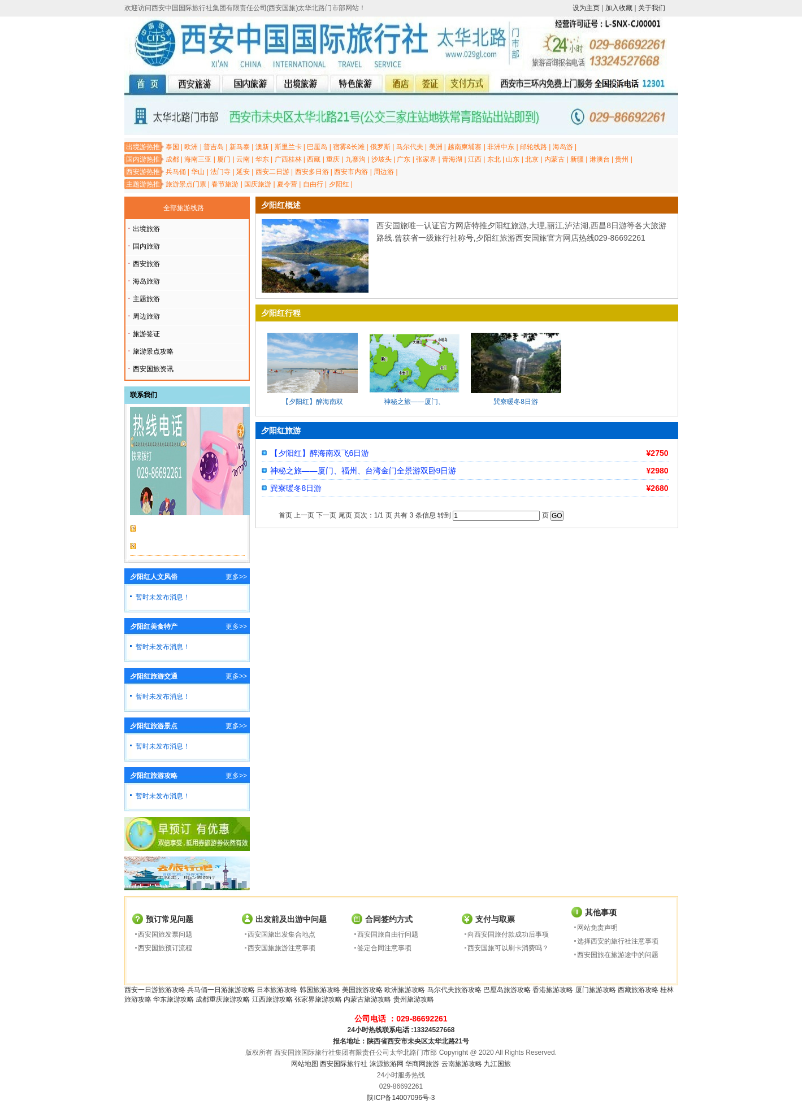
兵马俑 (176, 172)
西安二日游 (272, 172)
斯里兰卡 (288, 147)
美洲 (436, 147)
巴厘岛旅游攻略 (507, 990)
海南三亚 (197, 159)
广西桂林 (288, 159)
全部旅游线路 (183, 208)
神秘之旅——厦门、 (414, 402)
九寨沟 (355, 159)
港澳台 (599, 159)
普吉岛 (213, 147)
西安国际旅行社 (343, 1064)
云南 (243, 159)
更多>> (236, 577)
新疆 (577, 159)
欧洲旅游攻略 (404, 990)
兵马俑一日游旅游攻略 (221, 990)
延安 (243, 172)
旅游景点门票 (186, 184)
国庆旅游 (257, 184)
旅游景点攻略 (153, 351)
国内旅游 (146, 246)
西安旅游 (146, 264)
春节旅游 (225, 184)
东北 (494, 159)
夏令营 (287, 184)
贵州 (621, 159)
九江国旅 (497, 1064)
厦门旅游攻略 (595, 990)
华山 (198, 172)
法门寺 (220, 172)
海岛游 (563, 147)
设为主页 (586, 8)
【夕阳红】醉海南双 (312, 402)
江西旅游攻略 (272, 999)
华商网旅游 (422, 1064)
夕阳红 (339, 184)
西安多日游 (312, 172)
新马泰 (239, 147)
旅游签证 (146, 334)
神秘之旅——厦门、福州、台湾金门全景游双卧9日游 (363, 470)
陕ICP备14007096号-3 (401, 1098)
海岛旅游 (146, 281)
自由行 (313, 184)
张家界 (426, 159)
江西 (475, 159)
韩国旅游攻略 (320, 990)
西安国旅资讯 (153, 369)
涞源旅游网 (387, 1064)
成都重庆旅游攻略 (223, 999)
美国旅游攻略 (362, 990)
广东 (403, 159)
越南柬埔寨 (465, 147)
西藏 (313, 159)
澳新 (262, 147)
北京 (532, 159)
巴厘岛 (317, 147)
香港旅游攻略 (552, 990)
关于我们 (651, 8)
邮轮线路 (533, 147)
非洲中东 (500, 147)
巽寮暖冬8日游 (515, 402)
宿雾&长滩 (349, 147)
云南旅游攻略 (461, 1064)
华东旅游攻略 (173, 999)
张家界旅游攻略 (318, 999)
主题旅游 (146, 299)
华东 (262, 159)
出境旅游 (146, 229)
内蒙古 (554, 159)
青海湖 (452, 159)
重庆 (333, 159)
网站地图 (304, 1064)
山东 (512, 159)
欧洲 (191, 147)
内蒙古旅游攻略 (367, 999)
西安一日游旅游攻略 (154, 990)
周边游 (384, 172)
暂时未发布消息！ (163, 597)
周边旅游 (146, 316)
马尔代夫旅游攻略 (454, 990)
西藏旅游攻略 (638, 990)
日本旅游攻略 (277, 990)
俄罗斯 (380, 147)
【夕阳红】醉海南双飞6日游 (320, 453)
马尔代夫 (409, 147)
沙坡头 (381, 159)
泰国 (172, 147)
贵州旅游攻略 (413, 999)
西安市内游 (351, 172)
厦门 (224, 159)
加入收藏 (618, 8)
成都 (172, 159)
